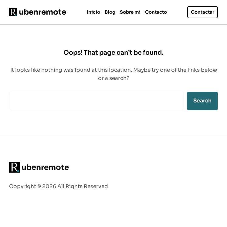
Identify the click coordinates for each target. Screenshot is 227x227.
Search (202, 100)
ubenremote (42, 12)
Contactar (202, 12)
